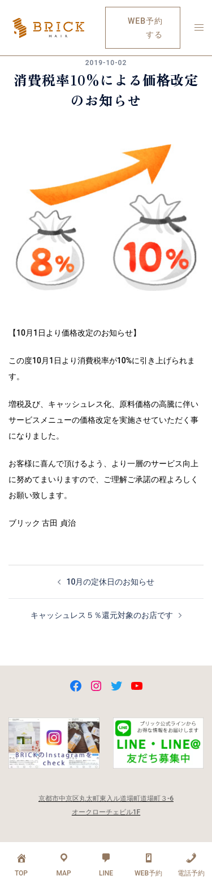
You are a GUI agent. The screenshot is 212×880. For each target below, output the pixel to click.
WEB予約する (145, 27)
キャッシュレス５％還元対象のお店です (102, 615)
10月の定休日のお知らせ (111, 581)
